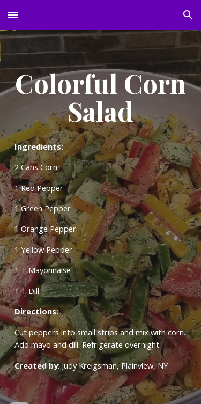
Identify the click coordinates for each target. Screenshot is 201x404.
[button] (13, 15)
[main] (100, 217)
